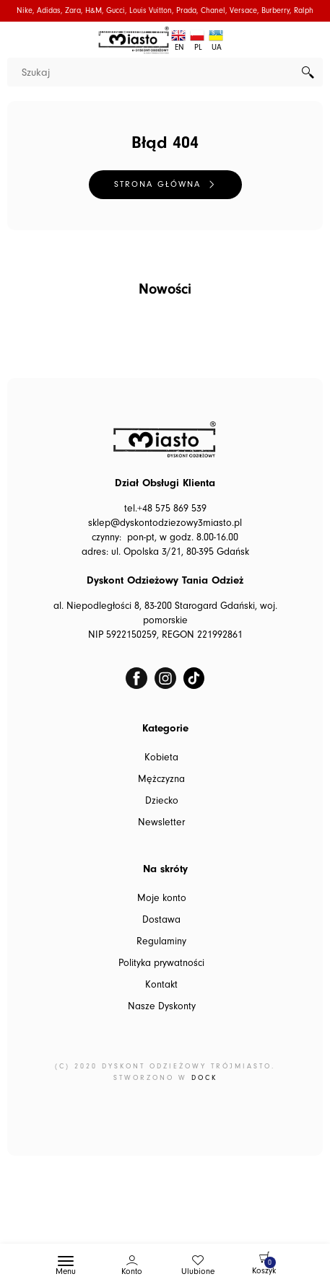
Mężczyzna (161, 779)
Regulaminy (161, 941)
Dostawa (161, 920)
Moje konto (161, 898)
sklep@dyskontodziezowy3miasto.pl (165, 523)
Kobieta (161, 757)
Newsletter (161, 822)
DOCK (204, 1077)
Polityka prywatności (161, 963)
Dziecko (161, 801)
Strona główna (157, 184)
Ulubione (197, 1271)
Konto (131, 1271)
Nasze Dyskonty (162, 1006)
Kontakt (161, 984)
